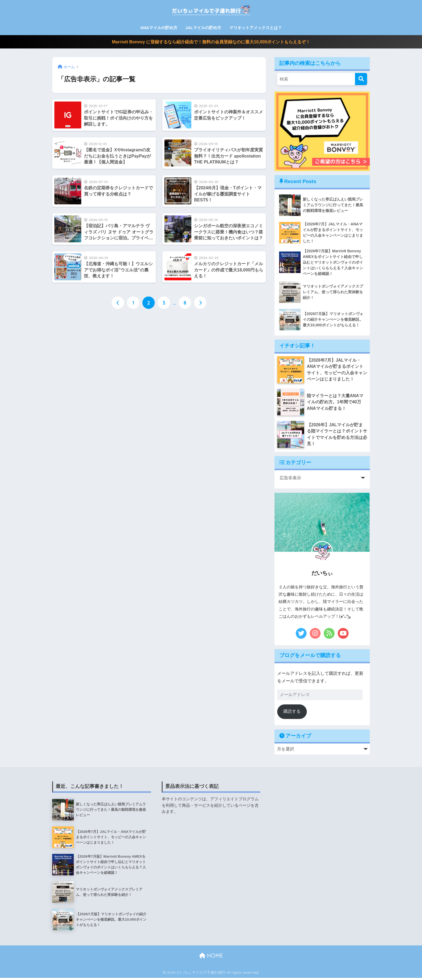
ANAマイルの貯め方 (158, 27)
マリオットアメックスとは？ (255, 27)
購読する (292, 711)
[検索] (361, 79)
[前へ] (118, 303)
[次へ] (200, 303)
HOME (211, 955)
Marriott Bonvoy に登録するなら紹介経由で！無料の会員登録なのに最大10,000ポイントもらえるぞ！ (211, 42)
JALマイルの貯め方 (203, 27)
